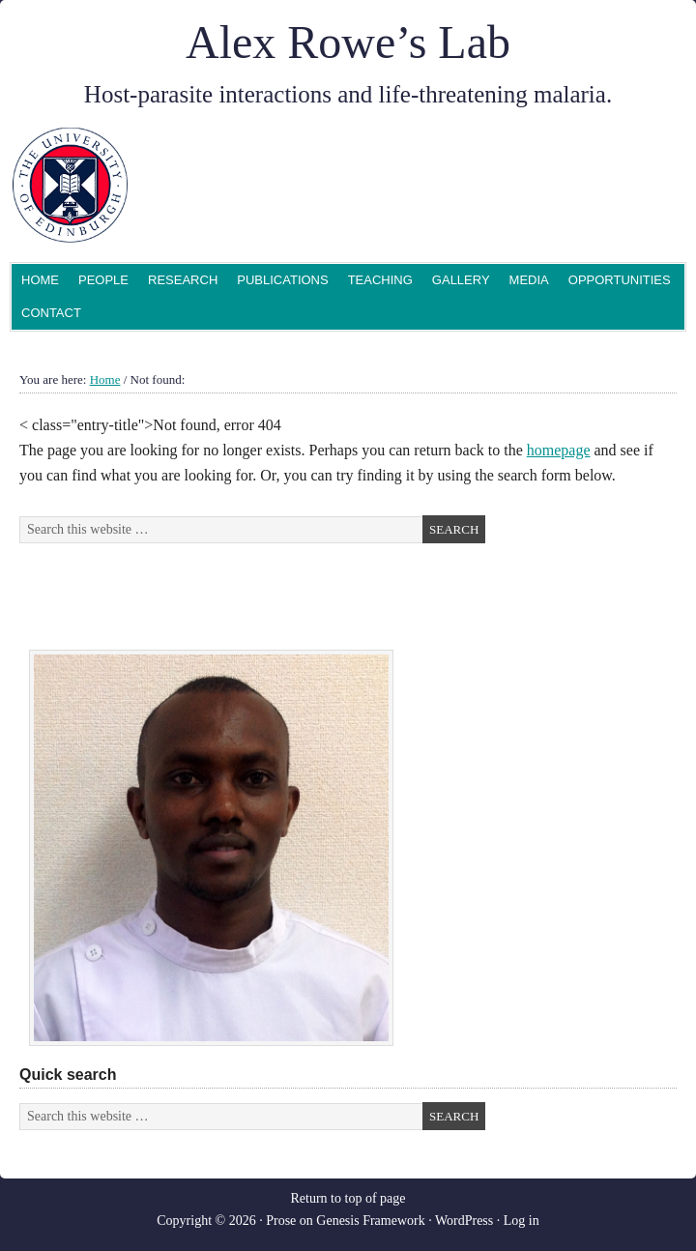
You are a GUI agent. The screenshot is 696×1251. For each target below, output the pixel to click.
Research (183, 280)
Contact (51, 312)
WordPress (464, 1220)
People (101, 282)
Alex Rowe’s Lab (348, 42)
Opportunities (619, 280)
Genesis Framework (370, 1220)
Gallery (461, 280)
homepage (559, 450)
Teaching (380, 280)
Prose (281, 1220)
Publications (282, 280)
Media (529, 280)
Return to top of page (348, 1198)
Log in (521, 1220)
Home (40, 280)
